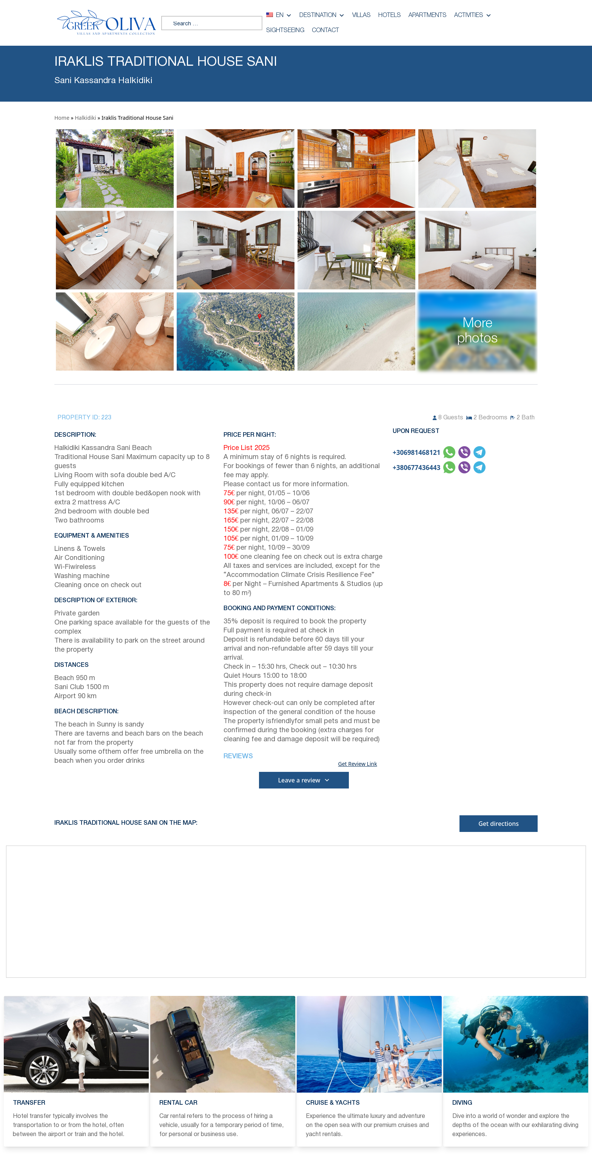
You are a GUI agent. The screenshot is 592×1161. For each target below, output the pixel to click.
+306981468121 (416, 452)
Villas (361, 15)
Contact (325, 30)
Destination (322, 15)
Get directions (498, 823)
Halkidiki (85, 117)
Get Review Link (357, 764)
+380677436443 (416, 467)
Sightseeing (285, 30)
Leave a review (304, 780)
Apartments (428, 15)
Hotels (389, 15)
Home (61, 117)
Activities (473, 15)
